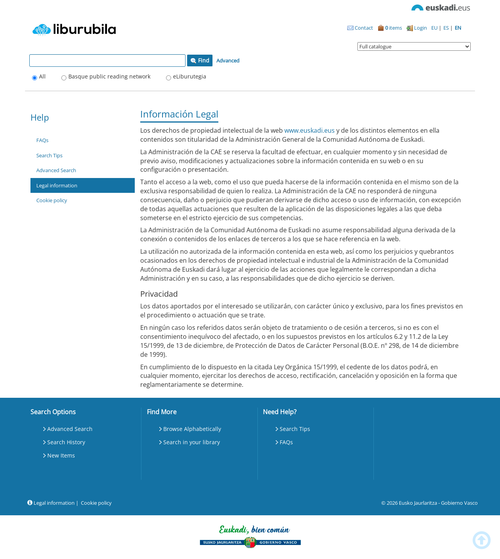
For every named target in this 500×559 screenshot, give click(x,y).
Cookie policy (51, 200)
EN (458, 27)
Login (417, 27)
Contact (360, 27)
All (42, 76)
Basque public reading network (109, 76)
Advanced (227, 60)
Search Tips (49, 155)
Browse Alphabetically (192, 429)
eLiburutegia (189, 76)
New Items (61, 455)
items (390, 27)
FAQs (42, 140)
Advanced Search (56, 170)
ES (446, 27)
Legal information (56, 185)
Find (199, 60)
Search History (66, 442)
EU (435, 27)
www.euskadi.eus (309, 130)
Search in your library (191, 442)
